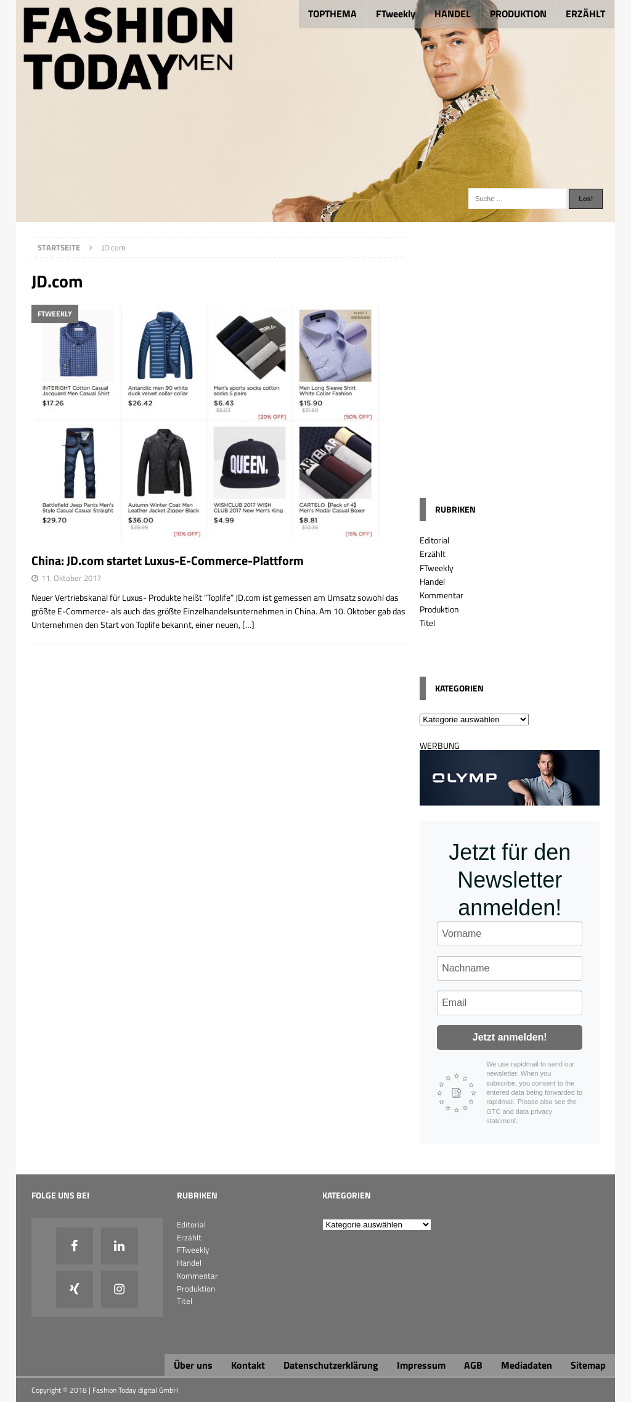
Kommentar (441, 594)
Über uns (193, 1365)
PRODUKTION (518, 13)
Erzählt (433, 553)
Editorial (434, 540)
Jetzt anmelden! (510, 1037)
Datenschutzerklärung (330, 1365)
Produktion (439, 609)
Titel (427, 622)
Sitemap (588, 1365)
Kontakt (248, 1365)
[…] (248, 624)
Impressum (421, 1365)
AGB (473, 1365)
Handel (432, 581)
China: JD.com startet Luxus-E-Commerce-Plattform (167, 560)
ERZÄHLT (585, 13)
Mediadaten (526, 1365)
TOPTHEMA (332, 13)
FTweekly (395, 13)
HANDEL (452, 13)
